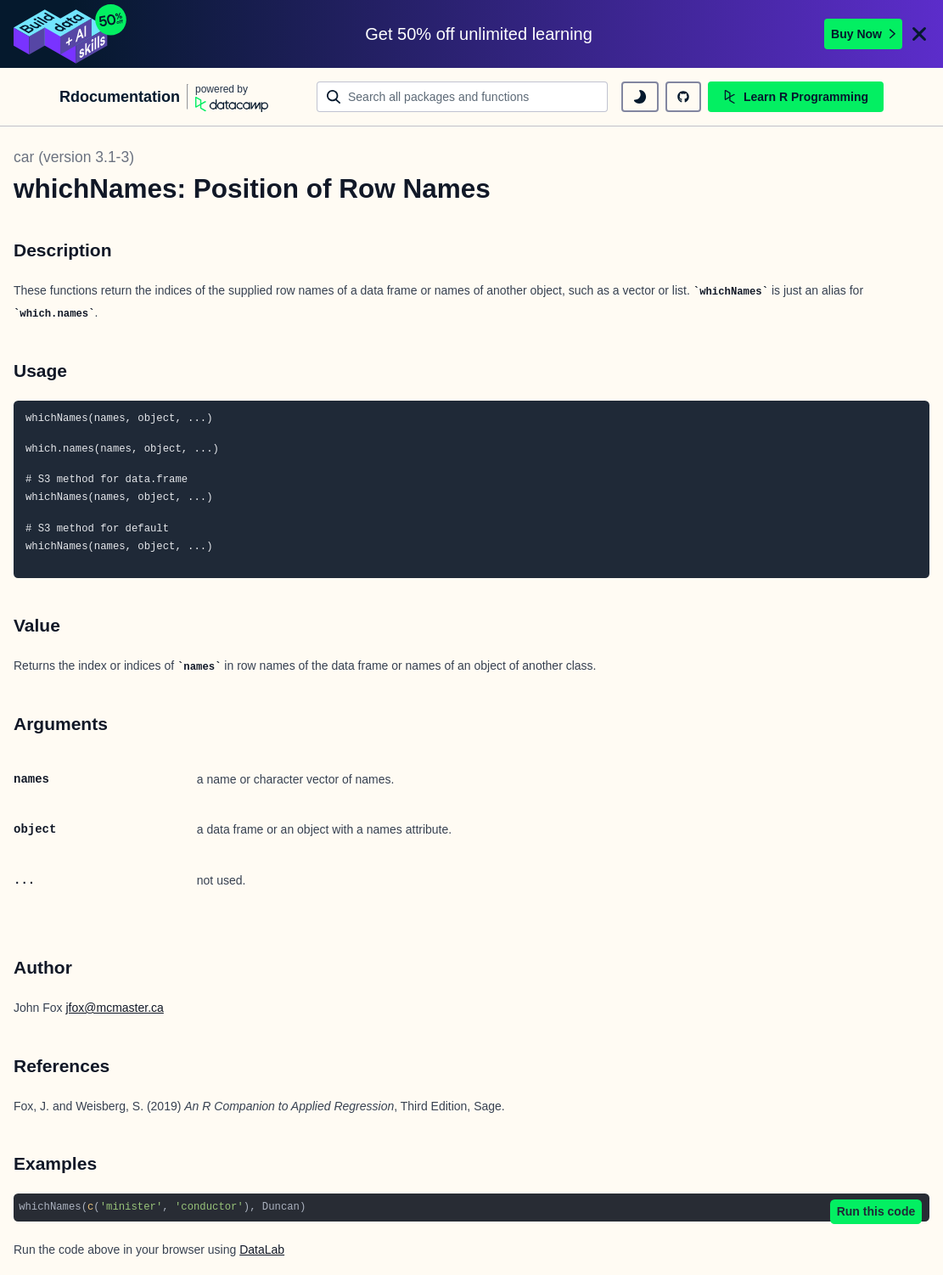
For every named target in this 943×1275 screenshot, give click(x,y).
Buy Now (863, 34)
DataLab (261, 1249)
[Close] (919, 34)
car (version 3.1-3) (74, 157)
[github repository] (683, 96)
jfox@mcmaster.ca (114, 1007)
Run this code (876, 1211)
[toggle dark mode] (640, 96)
